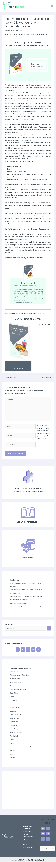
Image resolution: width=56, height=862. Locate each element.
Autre (12, 683)
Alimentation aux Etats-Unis (19, 673)
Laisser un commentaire (13, 32)
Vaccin (12, 748)
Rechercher (9, 622)
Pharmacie (13, 723)
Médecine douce (16, 712)
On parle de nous (28, 844)
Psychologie (14, 734)
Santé (12, 741)
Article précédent (9, 375)
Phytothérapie (14, 726)
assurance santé (15, 680)
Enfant (12, 694)
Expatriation (14, 698)
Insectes (13, 708)
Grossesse (13, 701)
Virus (11, 751)
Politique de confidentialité (27, 827)
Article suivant (48, 375)
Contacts (25, 842)
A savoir (25, 837)
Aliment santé (14, 669)
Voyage (12, 755)
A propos (25, 839)
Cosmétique (14, 690)
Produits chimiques (16, 730)
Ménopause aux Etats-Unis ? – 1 (21, 601)
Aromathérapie (15, 676)
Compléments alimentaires (19, 687)
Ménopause (14, 719)
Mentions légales (28, 824)
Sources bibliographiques (28, 833)
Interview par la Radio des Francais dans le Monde (27, 604)
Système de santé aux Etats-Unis (21, 744)
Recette (12, 737)
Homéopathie (14, 705)
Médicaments (15, 716)
